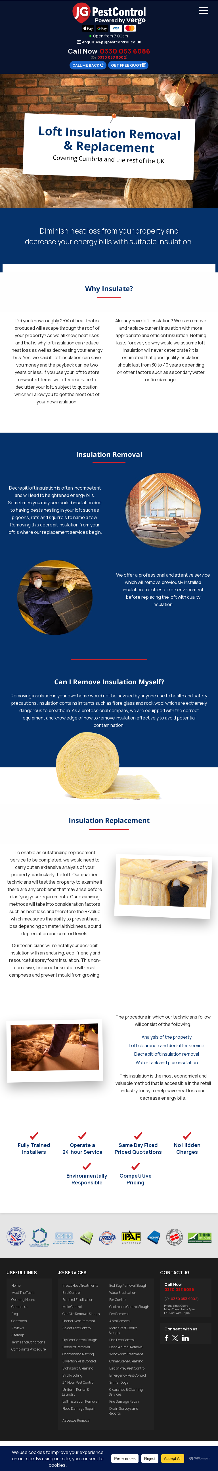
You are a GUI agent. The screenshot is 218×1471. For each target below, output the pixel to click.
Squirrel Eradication (77, 1299)
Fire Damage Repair (124, 1401)
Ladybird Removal (76, 1347)
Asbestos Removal (76, 1420)
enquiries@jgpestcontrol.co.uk (111, 42)
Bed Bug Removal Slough (128, 1285)
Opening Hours (23, 1299)
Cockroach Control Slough (129, 1306)
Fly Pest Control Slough (79, 1339)
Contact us (19, 1306)
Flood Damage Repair (78, 1408)
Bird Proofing (72, 1375)
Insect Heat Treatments (80, 1285)
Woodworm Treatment (126, 1354)
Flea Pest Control (122, 1339)
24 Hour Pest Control (78, 1382)
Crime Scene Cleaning (126, 1361)
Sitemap (17, 1335)
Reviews (17, 1328)
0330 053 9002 (111, 57)
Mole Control (72, 1306)
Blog (14, 1313)
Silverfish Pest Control (79, 1361)
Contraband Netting (78, 1354)
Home (15, 1285)
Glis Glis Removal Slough (81, 1313)
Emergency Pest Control (127, 1375)
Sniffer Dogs (118, 1382)
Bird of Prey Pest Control (127, 1368)
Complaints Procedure (28, 1349)
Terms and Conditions (28, 1342)
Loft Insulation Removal (80, 1401)
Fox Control (117, 1299)
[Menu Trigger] (203, 10)
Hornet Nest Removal (78, 1320)
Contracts (19, 1320)
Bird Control (71, 1292)
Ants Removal (120, 1320)
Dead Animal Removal (126, 1347)
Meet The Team (23, 1292)
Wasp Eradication (122, 1292)
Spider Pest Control (76, 1328)
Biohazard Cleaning (77, 1368)
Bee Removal (119, 1313)
